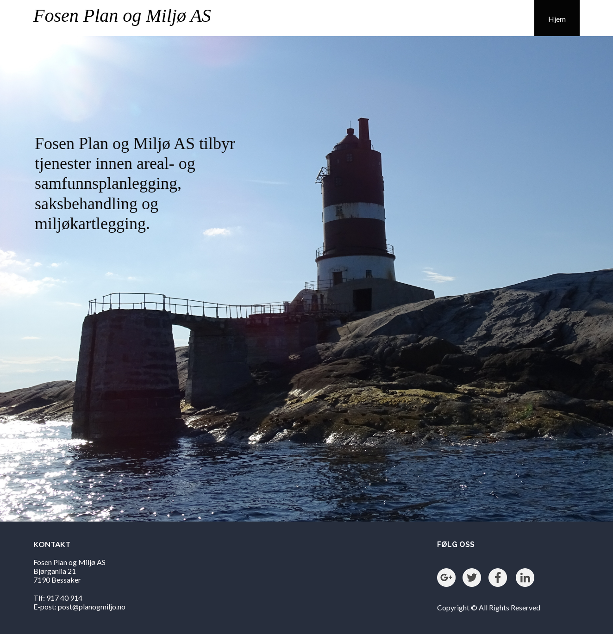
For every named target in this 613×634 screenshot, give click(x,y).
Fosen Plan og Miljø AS (122, 15)
